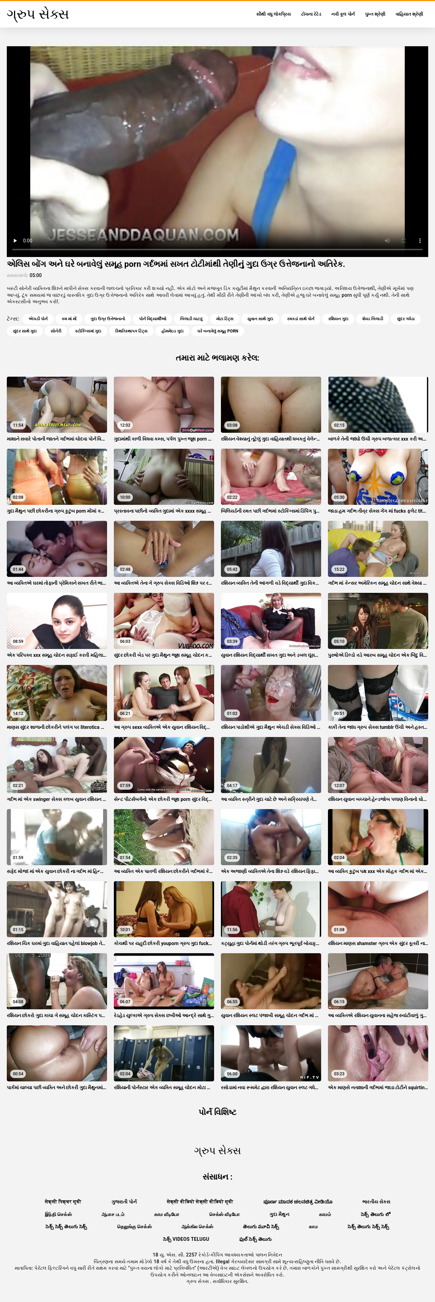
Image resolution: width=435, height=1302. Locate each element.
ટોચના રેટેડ (311, 14)
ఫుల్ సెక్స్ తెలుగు (255, 1239)
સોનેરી (56, 331)
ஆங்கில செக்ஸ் (197, 1226)
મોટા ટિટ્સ (224, 318)
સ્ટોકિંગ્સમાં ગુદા (88, 331)
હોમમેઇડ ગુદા (172, 331)
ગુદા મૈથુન (279, 1214)
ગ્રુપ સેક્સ (198, 1281)
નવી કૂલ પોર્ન (342, 14)
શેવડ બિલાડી (372, 318)
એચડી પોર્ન (38, 318)
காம (313, 1226)
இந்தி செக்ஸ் (58, 1214)
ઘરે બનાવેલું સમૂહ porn (217, 331)
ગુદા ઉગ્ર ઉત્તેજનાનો (107, 318)
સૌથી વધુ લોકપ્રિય (273, 14)
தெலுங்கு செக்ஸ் (134, 1226)
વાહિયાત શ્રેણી (409, 14)
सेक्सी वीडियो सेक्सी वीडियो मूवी (200, 1201)
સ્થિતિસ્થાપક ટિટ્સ (131, 331)
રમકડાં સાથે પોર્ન (300, 318)
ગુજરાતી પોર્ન (124, 1201)
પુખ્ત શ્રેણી (375, 14)
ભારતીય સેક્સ (376, 1201)
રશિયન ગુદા (338, 318)
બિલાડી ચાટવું (191, 318)
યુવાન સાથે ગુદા (260, 318)
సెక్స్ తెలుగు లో (375, 1214)
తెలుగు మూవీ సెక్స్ (261, 1226)
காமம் (325, 1214)
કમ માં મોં (69, 318)
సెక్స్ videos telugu (186, 1239)
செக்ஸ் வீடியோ (224, 1214)
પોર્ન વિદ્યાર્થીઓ (152, 318)
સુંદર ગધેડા (406, 318)
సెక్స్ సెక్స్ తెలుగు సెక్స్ (66, 1226)
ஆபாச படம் (113, 1214)
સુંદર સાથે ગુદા (25, 331)
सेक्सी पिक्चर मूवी (63, 1201)
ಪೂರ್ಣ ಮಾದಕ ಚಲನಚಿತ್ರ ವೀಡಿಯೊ (297, 1201)
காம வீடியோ (166, 1214)
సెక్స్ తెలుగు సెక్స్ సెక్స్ (368, 1226)
